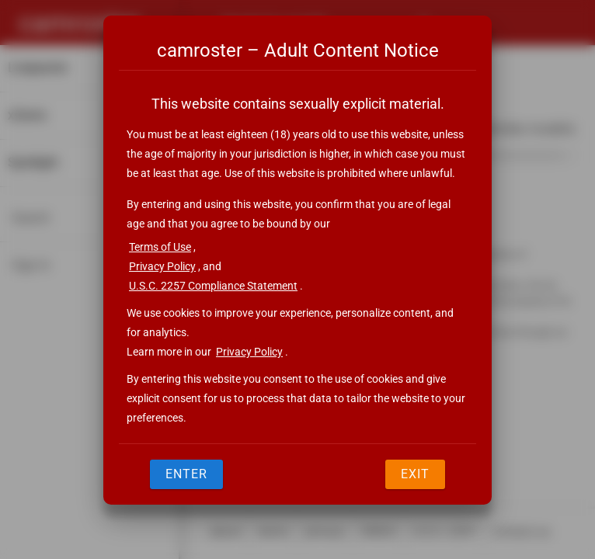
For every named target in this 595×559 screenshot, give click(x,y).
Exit (415, 474)
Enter (186, 474)
